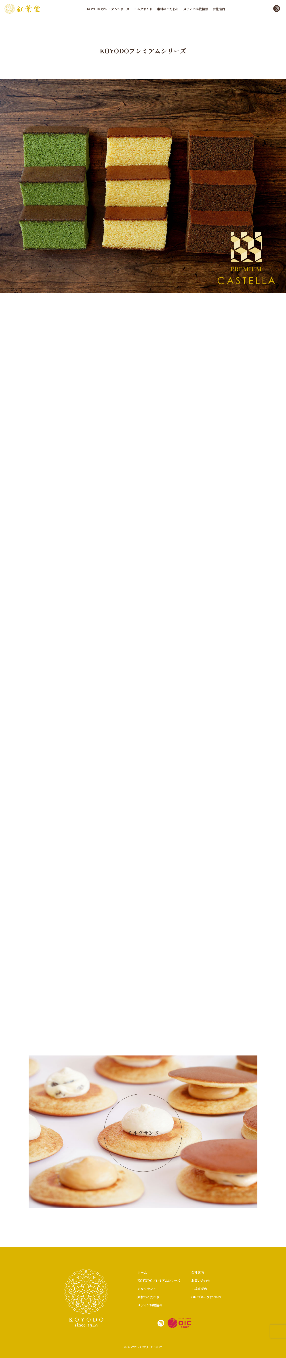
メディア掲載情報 (195, 8)
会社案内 (218, 8)
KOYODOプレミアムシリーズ (108, 8)
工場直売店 (199, 1288)
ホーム (142, 1272)
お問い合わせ (200, 1280)
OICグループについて (206, 1297)
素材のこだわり (168, 8)
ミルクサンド (143, 8)
